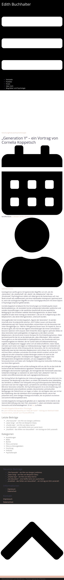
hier (33, 405)
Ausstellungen (11, 437)
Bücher (8, 442)
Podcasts (12, 133)
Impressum (12, 489)
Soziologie (28, 408)
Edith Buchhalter (16, 4)
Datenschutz (12, 491)
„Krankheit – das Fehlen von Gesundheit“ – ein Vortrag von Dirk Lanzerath (31, 429)
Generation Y (19, 408)
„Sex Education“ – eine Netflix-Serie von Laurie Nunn (24, 427)
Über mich (9, 86)
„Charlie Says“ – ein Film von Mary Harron (20, 425)
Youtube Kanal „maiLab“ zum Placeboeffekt (17, 413)
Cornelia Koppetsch (8, 408)
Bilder (8, 440)
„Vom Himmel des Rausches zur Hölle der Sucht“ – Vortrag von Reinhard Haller (31, 411)
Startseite (9, 80)
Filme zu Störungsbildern (14, 446)
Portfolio (9, 82)
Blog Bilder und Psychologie (15, 88)
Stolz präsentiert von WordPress (13, 579)
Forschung (5, 133)
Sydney (34, 579)
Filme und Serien (12, 444)
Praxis (8, 84)
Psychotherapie (20, 133)
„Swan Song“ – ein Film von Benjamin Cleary (21, 423)
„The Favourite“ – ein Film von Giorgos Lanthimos (23, 421)
